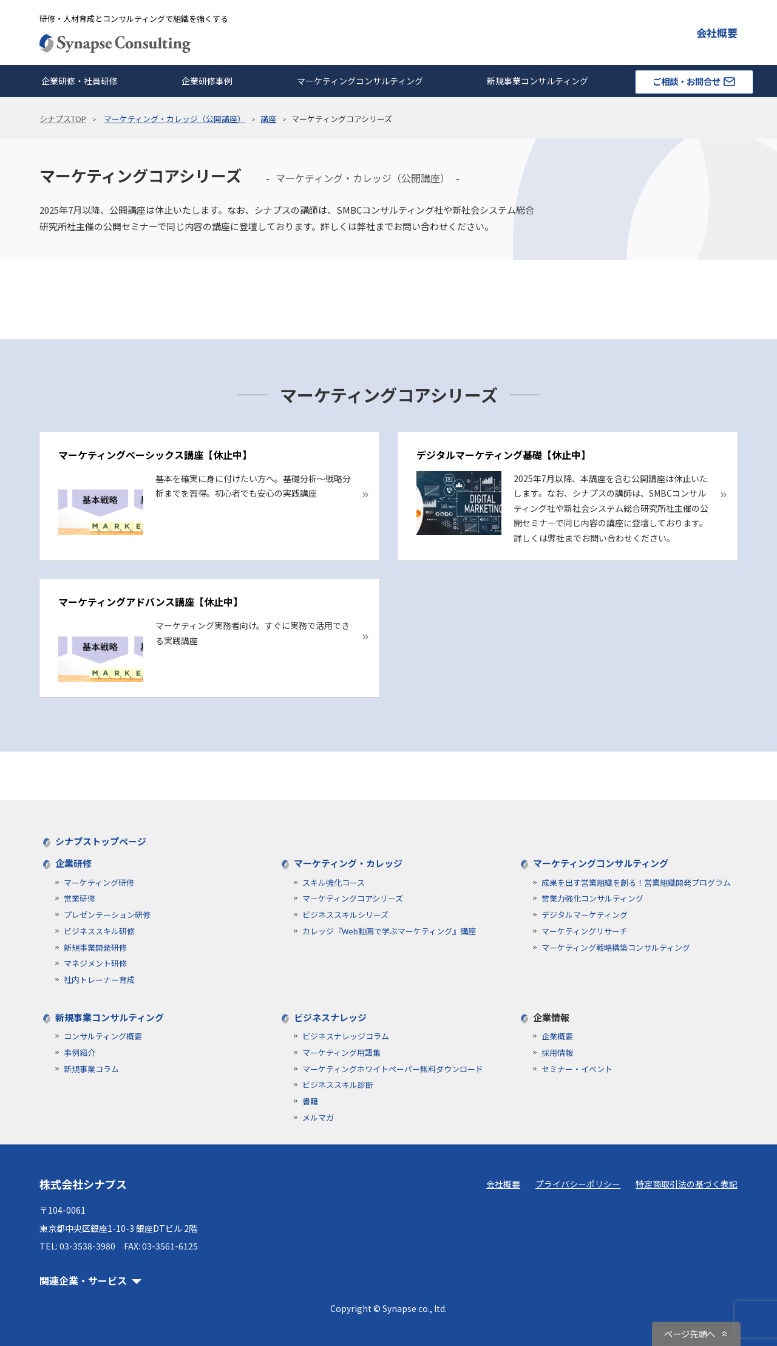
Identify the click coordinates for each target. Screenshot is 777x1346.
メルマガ (318, 1117)
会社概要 (717, 32)
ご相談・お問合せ (694, 81)
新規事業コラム (91, 1069)
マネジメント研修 (95, 963)
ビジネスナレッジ (330, 1017)
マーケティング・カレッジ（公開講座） (174, 118)
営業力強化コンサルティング (592, 898)
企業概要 (557, 1036)
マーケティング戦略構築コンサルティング (615, 947)
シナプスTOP (62, 118)
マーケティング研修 (99, 882)
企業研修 (73, 863)
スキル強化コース (333, 882)
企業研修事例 (207, 81)
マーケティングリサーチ (584, 931)
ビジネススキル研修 (99, 931)
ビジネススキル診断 (337, 1084)
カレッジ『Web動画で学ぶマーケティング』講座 (389, 931)
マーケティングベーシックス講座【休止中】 (155, 454)
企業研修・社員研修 (79, 81)
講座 (268, 118)
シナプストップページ (100, 841)
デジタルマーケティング (584, 914)
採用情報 (557, 1052)
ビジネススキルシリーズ (345, 914)
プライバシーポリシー (577, 1184)
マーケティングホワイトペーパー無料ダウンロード (392, 1069)
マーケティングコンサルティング (360, 81)
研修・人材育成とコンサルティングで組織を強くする (133, 18)
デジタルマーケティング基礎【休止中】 (503, 454)
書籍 (310, 1101)
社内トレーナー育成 (99, 979)
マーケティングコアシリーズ (352, 898)
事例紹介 (79, 1052)
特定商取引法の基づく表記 (687, 1184)
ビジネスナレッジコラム (345, 1036)
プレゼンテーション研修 (107, 914)
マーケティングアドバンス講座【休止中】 (150, 601)
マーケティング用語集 (341, 1052)
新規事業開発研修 (95, 947)
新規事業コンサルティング (537, 81)
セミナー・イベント (576, 1069)
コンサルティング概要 (103, 1036)
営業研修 (79, 898)
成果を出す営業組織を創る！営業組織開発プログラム (636, 882)
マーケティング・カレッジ (348, 863)
